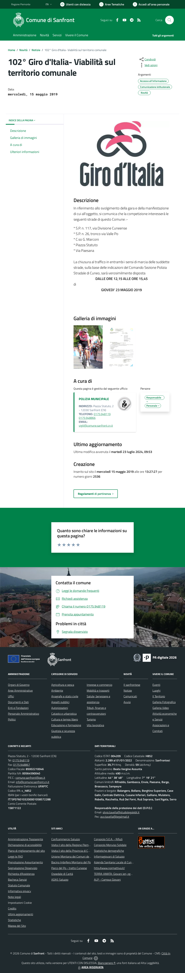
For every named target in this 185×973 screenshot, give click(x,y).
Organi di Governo (18, 685)
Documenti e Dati (18, 702)
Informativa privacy (19, 891)
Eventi (156, 685)
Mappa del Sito (17, 926)
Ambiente (57, 690)
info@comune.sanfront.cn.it (32, 782)
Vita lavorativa (95, 725)
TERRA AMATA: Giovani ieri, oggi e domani (119, 874)
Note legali (14, 897)
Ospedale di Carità (62, 874)
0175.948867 (21, 764)
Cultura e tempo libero (64, 719)
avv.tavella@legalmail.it (114, 816)
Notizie (36, 50)
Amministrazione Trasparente (25, 839)
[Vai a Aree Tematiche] (111, 4)
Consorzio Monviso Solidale (110, 845)
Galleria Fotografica (164, 702)
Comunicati (130, 696)
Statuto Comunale (19, 885)
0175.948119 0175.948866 (95, 416)
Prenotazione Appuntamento (25, 862)
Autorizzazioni (59, 708)
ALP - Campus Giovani (107, 879)
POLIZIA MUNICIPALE (94, 398)
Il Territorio (158, 696)
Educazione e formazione (66, 725)
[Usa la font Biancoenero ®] (75, 4)
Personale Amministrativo (23, 713)
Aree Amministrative (20, 690)
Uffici (11, 696)
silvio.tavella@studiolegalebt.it (121, 812)
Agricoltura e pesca (62, 685)
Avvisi (127, 702)
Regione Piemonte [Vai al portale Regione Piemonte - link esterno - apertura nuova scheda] (20, 4)
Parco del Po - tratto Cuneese (69, 868)
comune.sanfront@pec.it (30, 777)
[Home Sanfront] (45, 20)
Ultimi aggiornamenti (20, 914)
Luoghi (156, 690)
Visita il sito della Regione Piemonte (72, 845)
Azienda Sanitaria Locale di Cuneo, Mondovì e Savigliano (127, 862)
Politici (12, 719)
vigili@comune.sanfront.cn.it (96, 425)
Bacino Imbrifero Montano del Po (71, 862)
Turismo (91, 719)
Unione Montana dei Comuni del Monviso (76, 856)
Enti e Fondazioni (18, 708)
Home (11, 50)
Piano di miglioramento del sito (26, 851)
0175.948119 (20, 760)
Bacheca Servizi (17, 879)
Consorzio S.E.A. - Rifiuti (108, 839)
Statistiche (14, 920)
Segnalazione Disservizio (22, 868)
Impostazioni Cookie (20, 902)
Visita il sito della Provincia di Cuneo (72, 851)
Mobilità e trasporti (98, 690)
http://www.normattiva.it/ (109, 868)
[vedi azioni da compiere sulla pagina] (148, 65)
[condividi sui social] (147, 59)
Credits (12, 908)
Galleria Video (160, 708)
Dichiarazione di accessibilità (25, 845)
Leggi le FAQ (15, 856)
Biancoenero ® (106, 963)
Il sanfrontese (132, 685)
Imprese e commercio (99, 685)
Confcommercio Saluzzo (65, 839)
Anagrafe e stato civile (64, 696)
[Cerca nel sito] (169, 20)
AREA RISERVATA (90, 967)
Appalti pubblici (60, 702)
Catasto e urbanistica (64, 713)
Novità (23, 50)
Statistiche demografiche (109, 851)
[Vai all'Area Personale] (151, 4)
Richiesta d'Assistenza (21, 874)
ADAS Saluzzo (59, 879)
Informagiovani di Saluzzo (109, 856)
